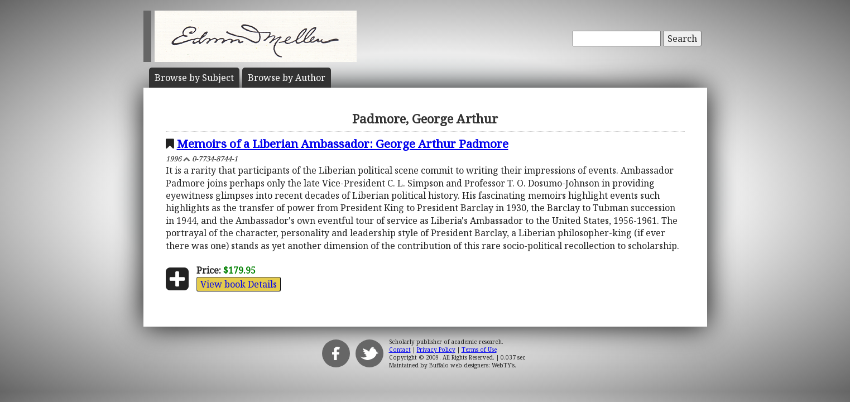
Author (286, 77)
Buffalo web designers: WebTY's (472, 365)
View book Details (238, 284)
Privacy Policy (436, 349)
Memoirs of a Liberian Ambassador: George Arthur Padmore (342, 143)
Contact (400, 349)
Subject (194, 77)
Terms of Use (479, 349)
